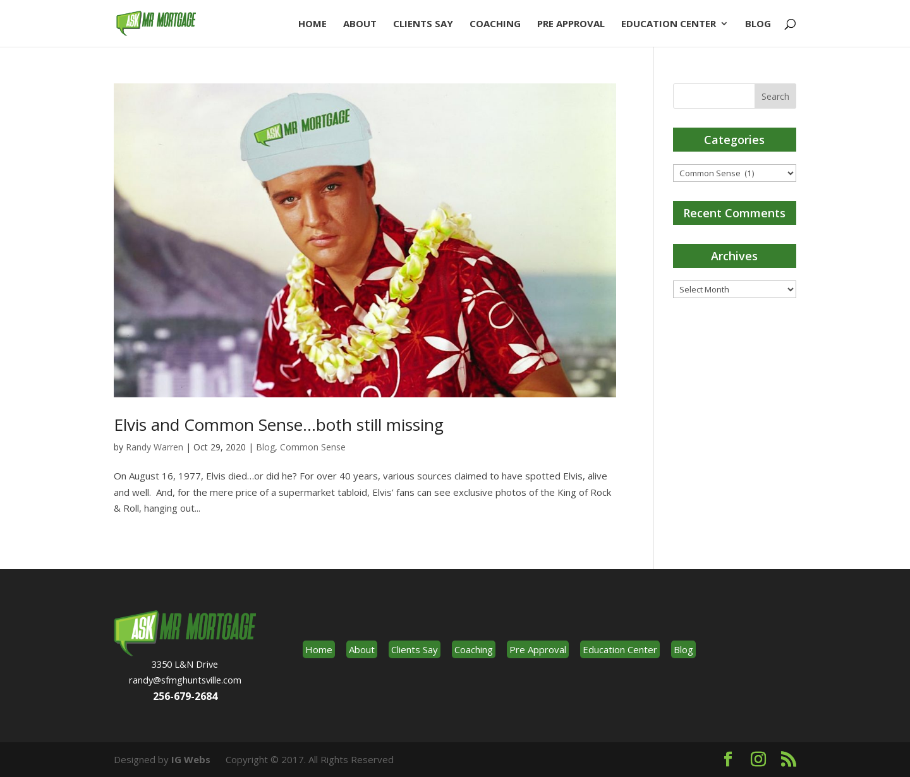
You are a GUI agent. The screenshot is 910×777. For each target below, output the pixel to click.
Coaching (495, 24)
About (360, 24)
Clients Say (423, 24)
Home (312, 24)
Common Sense (313, 447)
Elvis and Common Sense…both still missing (279, 424)
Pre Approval (571, 24)
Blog (758, 24)
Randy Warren (154, 447)
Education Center (668, 24)
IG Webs (190, 759)
